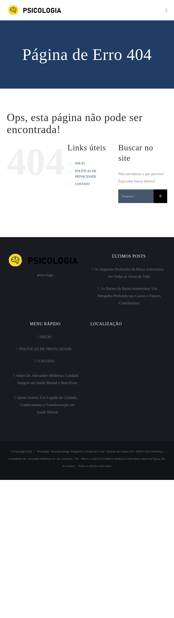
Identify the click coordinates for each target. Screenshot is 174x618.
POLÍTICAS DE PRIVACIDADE (45, 349)
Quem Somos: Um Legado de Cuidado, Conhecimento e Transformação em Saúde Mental (47, 404)
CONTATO (82, 184)
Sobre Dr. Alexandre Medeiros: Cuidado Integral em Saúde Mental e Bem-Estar (47, 379)
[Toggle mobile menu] (166, 10)
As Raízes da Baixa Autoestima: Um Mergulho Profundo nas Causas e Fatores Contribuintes (129, 295)
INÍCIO (80, 163)
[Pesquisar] (160, 196)
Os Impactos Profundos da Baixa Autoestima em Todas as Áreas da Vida (129, 273)
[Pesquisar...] (136, 196)
